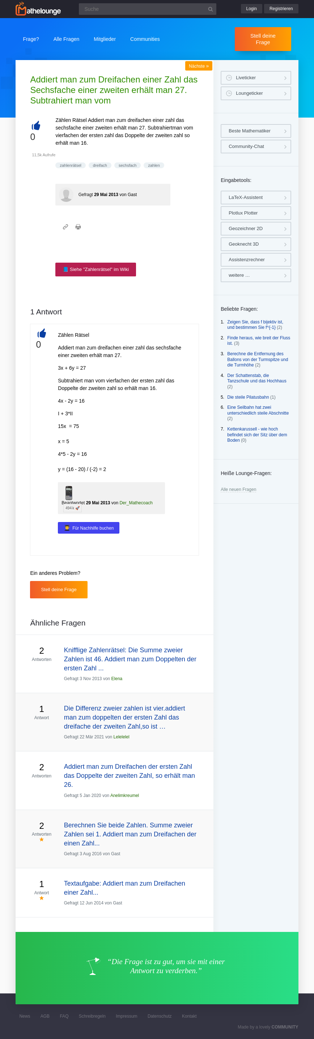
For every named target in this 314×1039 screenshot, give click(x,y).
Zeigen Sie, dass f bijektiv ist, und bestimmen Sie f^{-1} (255, 324)
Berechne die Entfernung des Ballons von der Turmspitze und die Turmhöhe (257, 359)
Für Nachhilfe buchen (93, 528)
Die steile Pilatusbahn (248, 397)
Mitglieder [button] (105, 39)
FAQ (64, 1016)
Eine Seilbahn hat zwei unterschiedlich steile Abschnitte (258, 410)
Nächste (199, 66)
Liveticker (246, 77)
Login (251, 8)
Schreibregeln (92, 1016)
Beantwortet (73, 502)
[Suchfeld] (147, 9)
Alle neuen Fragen (238, 489)
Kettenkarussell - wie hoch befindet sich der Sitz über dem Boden (257, 435)
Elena (117, 678)
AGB (45, 1016)
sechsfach (128, 165)
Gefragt (85, 194)
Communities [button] (145, 39)
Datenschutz (160, 1016)
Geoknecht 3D (244, 244)
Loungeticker (249, 93)
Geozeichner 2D (246, 228)
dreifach (100, 165)
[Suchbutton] (210, 9)
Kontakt (189, 1016)
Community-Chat (246, 146)
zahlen (154, 165)
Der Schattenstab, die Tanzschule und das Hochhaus (256, 378)
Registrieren (281, 8)
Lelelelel (122, 736)
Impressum (126, 1016)
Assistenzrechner (247, 259)
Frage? (31, 39)
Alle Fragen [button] (67, 39)
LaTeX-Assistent (246, 197)
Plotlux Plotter (243, 213)
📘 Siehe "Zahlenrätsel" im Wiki (96, 269)
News (24, 1016)
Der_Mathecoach (135, 502)
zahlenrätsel (70, 165)
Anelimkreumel (124, 795)
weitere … (239, 275)
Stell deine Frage (263, 39)
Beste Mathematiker (250, 130)
